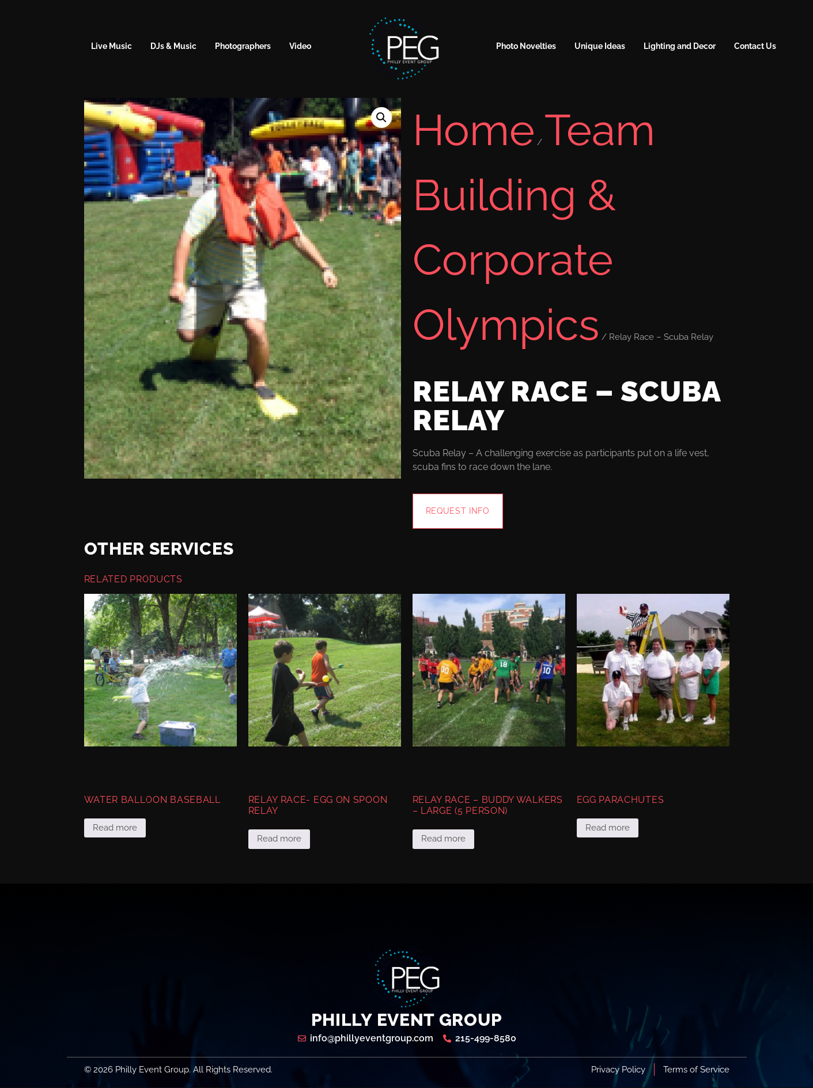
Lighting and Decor (680, 46)
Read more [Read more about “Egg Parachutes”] (607, 828)
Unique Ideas (599, 46)
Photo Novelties (526, 46)
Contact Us (755, 46)
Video (300, 46)
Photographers (243, 46)
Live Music (111, 46)
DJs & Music (173, 46)
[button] (381, 117)
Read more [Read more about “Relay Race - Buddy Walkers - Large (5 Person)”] (443, 839)
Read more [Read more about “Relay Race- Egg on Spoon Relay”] (279, 839)
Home (474, 130)
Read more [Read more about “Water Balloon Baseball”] (115, 828)
